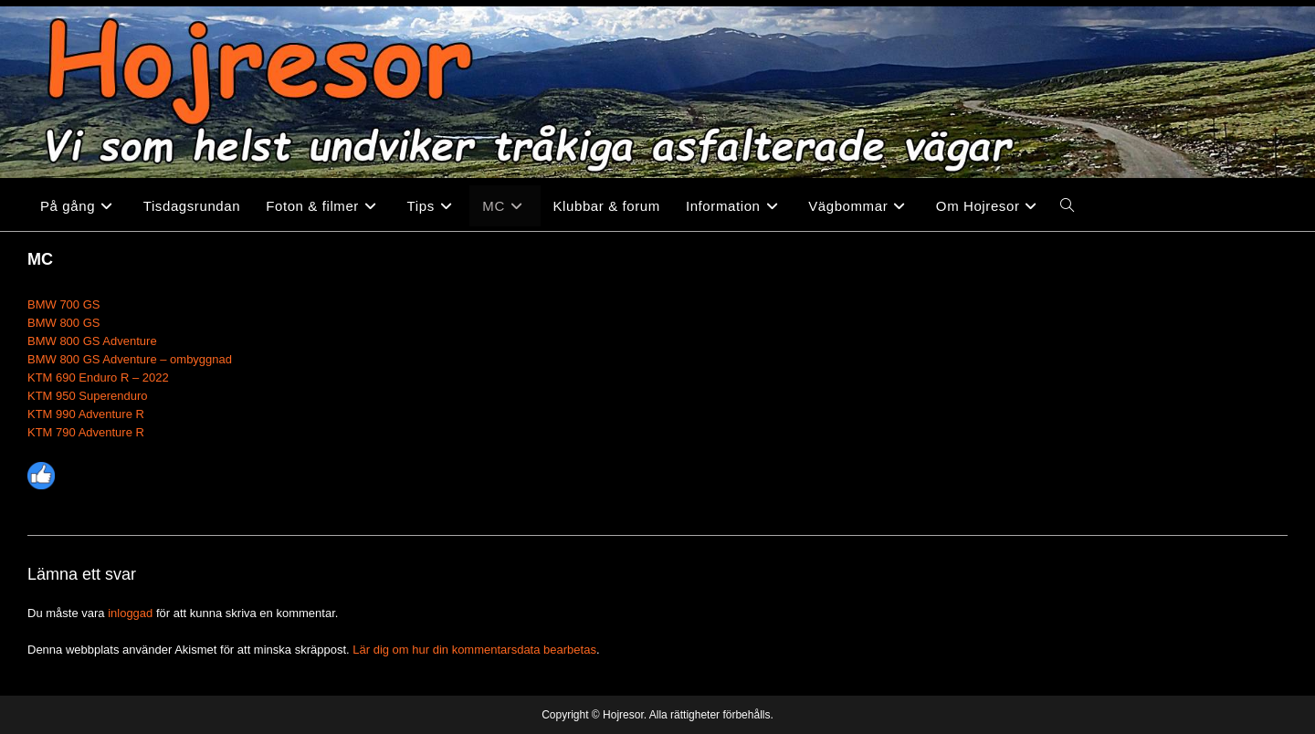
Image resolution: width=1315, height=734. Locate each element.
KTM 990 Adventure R (85, 414)
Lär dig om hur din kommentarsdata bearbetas (474, 649)
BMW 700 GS (63, 304)
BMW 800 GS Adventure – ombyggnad (129, 359)
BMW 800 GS (63, 323)
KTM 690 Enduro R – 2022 (98, 377)
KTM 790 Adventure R (85, 432)
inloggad (130, 613)
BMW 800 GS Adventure (92, 341)
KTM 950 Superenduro (87, 396)
